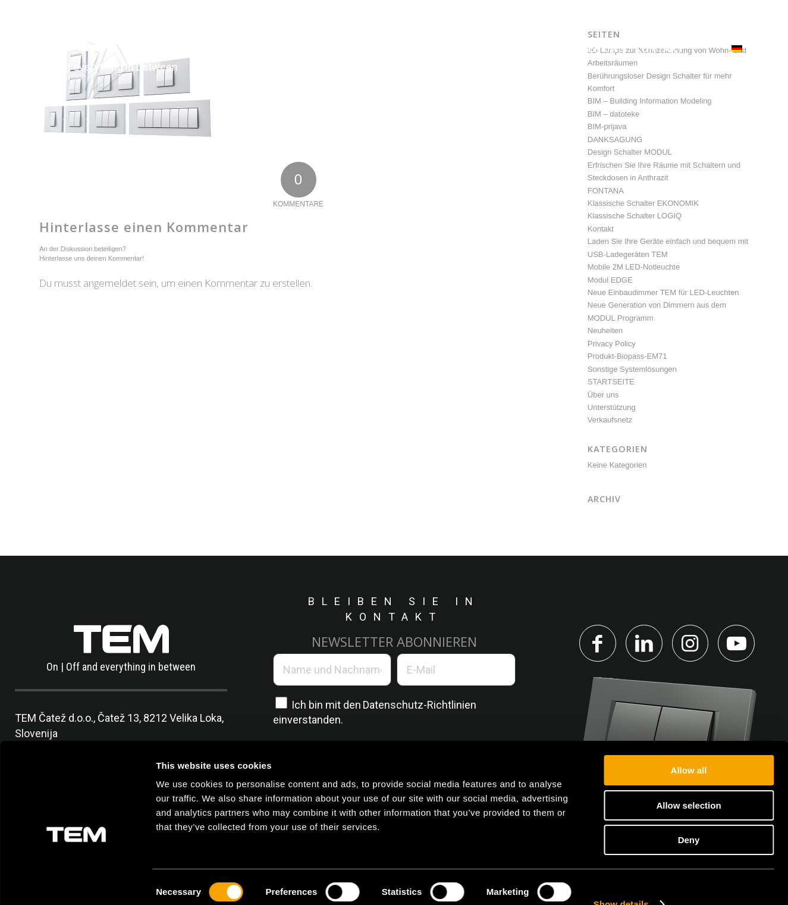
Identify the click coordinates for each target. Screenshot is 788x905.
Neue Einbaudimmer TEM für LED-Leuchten (663, 292)
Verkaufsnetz (610, 419)
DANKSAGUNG (615, 139)
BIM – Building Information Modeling (650, 100)
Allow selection (688, 783)
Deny (689, 817)
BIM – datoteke (613, 113)
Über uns (603, 394)
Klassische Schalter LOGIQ (635, 215)
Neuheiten (605, 330)
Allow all (689, 748)
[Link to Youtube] (739, 644)
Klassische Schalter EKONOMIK (643, 203)
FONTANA (606, 190)
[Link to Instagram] (691, 644)
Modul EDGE (610, 279)
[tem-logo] (96, 49)
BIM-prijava (607, 126)
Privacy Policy (612, 343)
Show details (621, 881)
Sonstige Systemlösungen (632, 369)
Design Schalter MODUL (630, 152)
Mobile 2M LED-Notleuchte (634, 266)
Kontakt (601, 228)
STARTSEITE (611, 381)
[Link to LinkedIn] (643, 644)
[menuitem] (248, 49)
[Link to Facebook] (596, 644)
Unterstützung (612, 407)
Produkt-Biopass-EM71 (627, 356)
